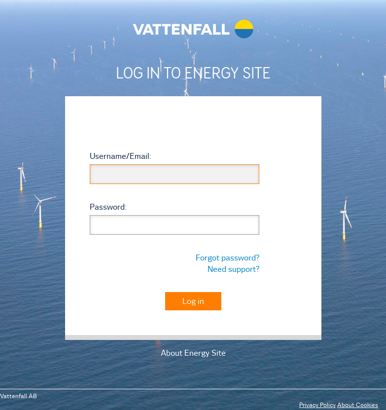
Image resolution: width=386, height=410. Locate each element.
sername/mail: (120, 156)
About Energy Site (193, 353)
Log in (193, 301)
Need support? (233, 269)
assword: (108, 207)
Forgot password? (227, 257)
